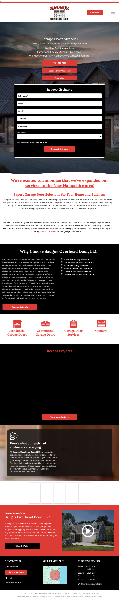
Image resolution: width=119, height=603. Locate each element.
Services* (22, 132)
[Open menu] (113, 12)
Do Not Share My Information (39, 597)
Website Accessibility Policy (91, 597)
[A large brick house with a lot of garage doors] (18, 369)
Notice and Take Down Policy (72, 597)
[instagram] (11, 582)
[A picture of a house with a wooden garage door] (18, 397)
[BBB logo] (34, 501)
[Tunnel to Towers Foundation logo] (72, 501)
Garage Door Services (73, 332)
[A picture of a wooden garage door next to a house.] (73, 369)
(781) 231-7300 (12, 570)
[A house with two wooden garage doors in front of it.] (73, 397)
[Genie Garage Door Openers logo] (72, 489)
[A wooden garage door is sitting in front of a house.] (100, 397)
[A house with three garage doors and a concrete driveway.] (45, 369)
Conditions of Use (56, 597)
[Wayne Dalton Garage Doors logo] (60, 489)
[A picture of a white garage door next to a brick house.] (45, 397)
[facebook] (6, 582)
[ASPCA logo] (60, 501)
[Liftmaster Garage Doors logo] (34, 489)
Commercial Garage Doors (45, 332)
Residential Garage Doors (17, 332)
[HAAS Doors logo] (85, 489)
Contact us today (48, 231)
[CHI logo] (85, 501)
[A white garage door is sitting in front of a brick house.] (100, 369)
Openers (101, 331)
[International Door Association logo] (47, 501)
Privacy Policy (23, 597)
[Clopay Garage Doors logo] (47, 489)
